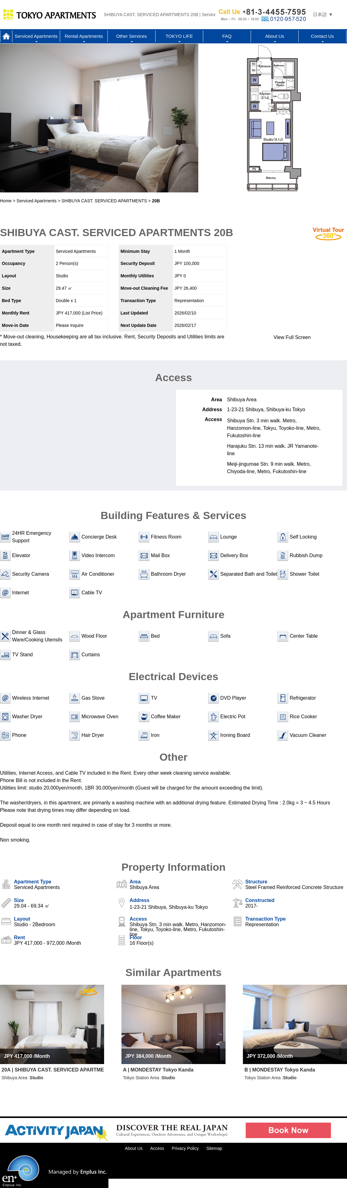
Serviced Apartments (36, 36)
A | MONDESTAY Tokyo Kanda (158, 1069)
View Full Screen (292, 337)
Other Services (131, 36)
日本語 (320, 14)
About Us (274, 36)
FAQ (226, 36)
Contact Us (322, 36)
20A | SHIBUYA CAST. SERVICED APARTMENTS (53, 1069)
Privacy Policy (185, 1148)
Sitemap (214, 1148)
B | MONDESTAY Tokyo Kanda (279, 1069)
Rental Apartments (84, 36)
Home (6, 36)
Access (157, 1148)
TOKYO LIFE (179, 36)
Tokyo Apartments (49, 14)
